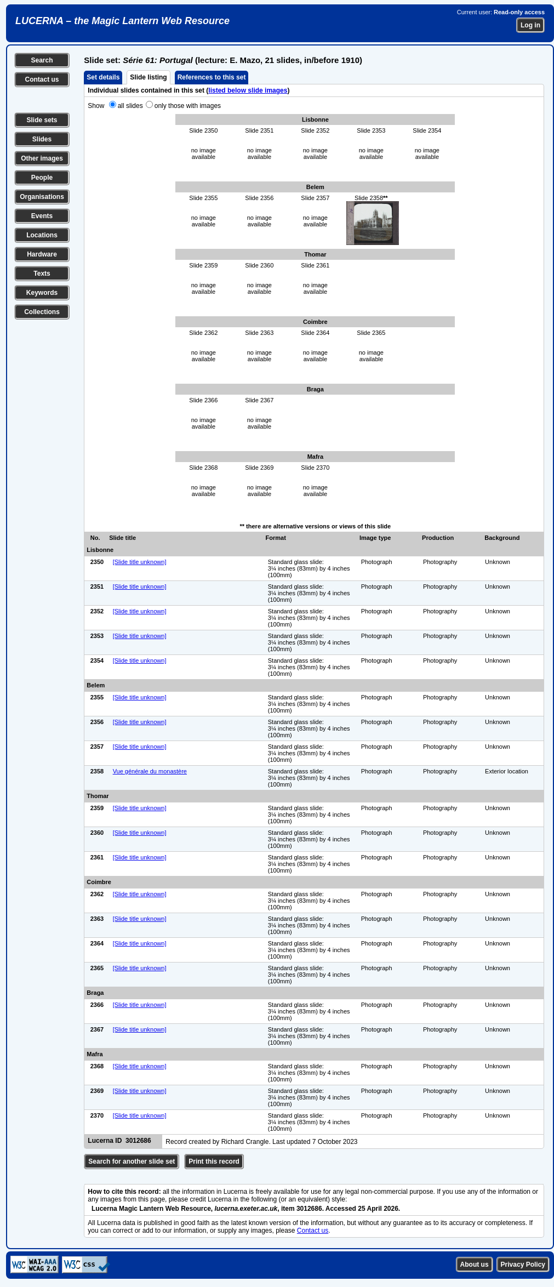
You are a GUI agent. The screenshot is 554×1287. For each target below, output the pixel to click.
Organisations (42, 197)
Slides (42, 139)
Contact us (42, 79)
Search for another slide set (131, 1161)
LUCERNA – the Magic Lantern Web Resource (122, 20)
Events (42, 216)
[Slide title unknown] (140, 562)
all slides (130, 106)
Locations (42, 235)
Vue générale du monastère (150, 771)
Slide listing (148, 77)
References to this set (212, 77)
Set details (103, 77)
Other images (42, 158)
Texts (41, 273)
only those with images (188, 106)
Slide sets (41, 120)
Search (42, 60)
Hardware (42, 254)
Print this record (214, 1161)
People (42, 177)
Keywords (42, 293)
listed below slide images (247, 90)
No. (95, 537)
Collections (42, 312)
